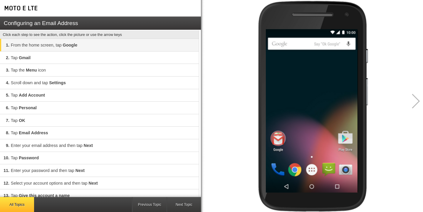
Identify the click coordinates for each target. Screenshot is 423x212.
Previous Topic (149, 205)
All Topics (16, 205)
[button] (412, 101)
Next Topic (184, 205)
